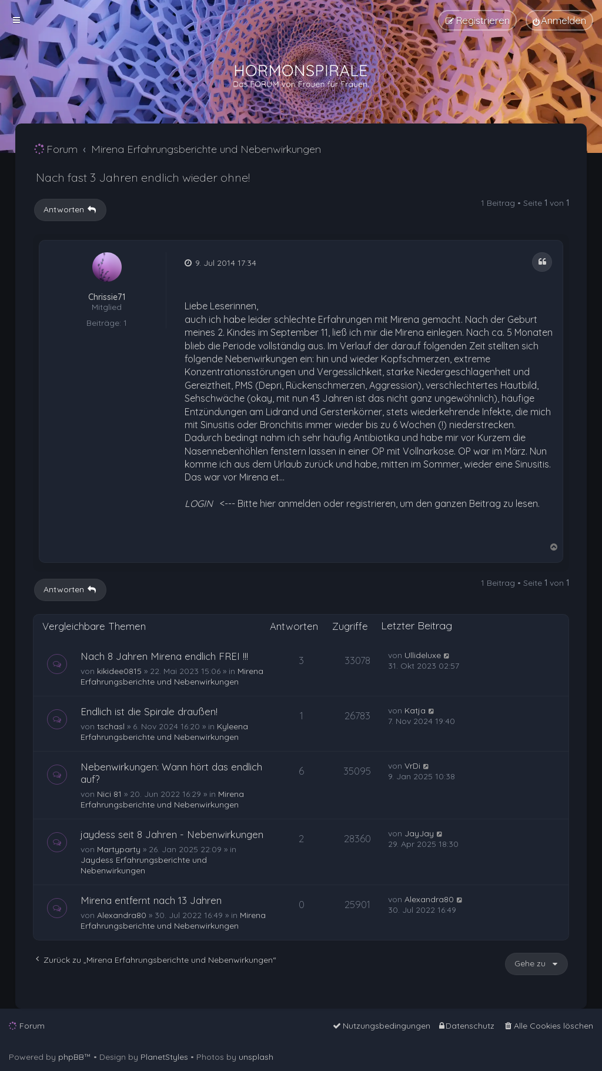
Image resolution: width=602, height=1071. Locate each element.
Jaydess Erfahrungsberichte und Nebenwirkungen (144, 865)
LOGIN (199, 503)
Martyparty (119, 849)
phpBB (71, 1057)
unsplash (256, 1057)
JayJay (419, 833)
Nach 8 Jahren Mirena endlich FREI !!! (164, 656)
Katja (415, 710)
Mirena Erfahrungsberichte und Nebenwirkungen (172, 676)
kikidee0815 (119, 671)
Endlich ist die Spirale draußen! (149, 711)
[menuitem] (559, 20)
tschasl (111, 726)
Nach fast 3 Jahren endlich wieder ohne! (143, 177)
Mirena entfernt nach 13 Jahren (151, 900)
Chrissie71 (106, 297)
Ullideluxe (422, 655)
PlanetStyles (164, 1057)
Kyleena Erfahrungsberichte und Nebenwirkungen (164, 731)
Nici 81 (109, 794)
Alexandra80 (121, 915)
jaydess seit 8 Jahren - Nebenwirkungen (172, 834)
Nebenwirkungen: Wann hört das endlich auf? (171, 772)
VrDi (412, 765)
